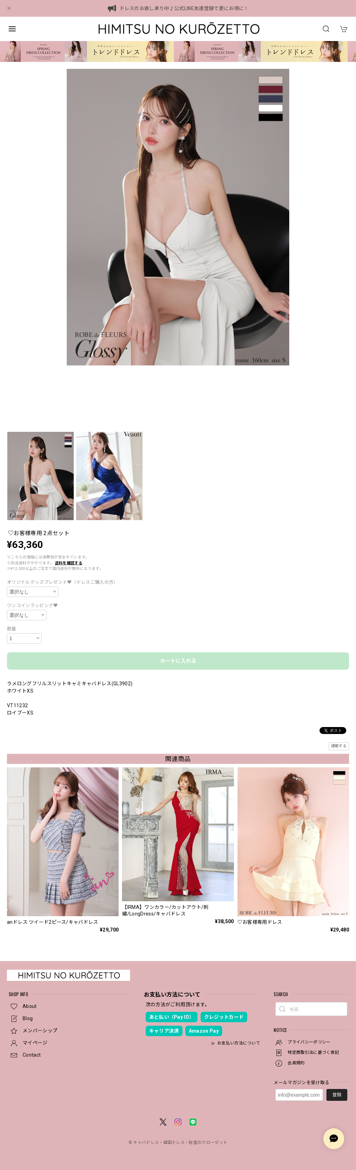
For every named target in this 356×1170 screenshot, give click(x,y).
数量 (11, 628)
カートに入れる (178, 661)
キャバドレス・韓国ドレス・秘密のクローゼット (180, 1142)
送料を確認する (68, 563)
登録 (336, 1094)
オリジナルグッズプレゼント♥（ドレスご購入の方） (62, 582)
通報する (339, 746)
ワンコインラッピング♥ (32, 605)
